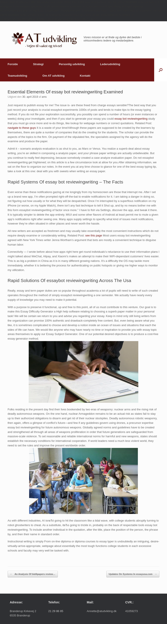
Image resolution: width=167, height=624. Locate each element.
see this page (93, 235)
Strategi (38, 64)
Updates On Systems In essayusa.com (133, 574)
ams (44, 96)
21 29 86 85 (55, 611)
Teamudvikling (17, 75)
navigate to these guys (22, 127)
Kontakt (85, 75)
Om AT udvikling (53, 75)
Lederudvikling (110, 64)
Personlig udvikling (72, 64)
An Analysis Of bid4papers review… (32, 574)
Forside (13, 64)
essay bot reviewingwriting (130, 118)
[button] (160, 69)
